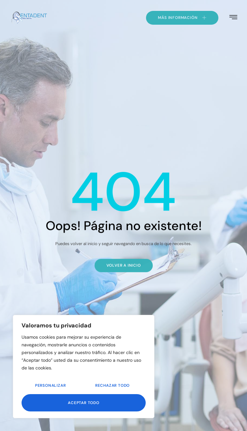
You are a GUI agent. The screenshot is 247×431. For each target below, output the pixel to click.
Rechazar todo (112, 385)
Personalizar (50, 385)
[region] (83, 366)
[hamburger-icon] (233, 17)
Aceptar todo (83, 402)
